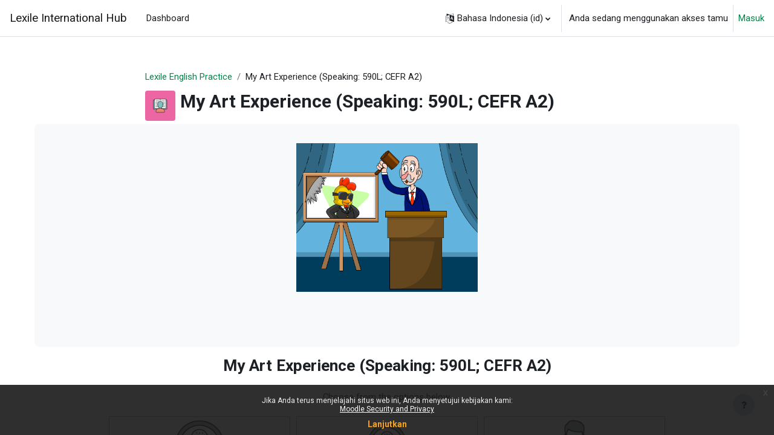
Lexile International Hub (68, 18)
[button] (498, 18)
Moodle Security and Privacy (387, 409)
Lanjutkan (387, 424)
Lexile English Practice (189, 76)
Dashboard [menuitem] (167, 18)
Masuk (751, 18)
